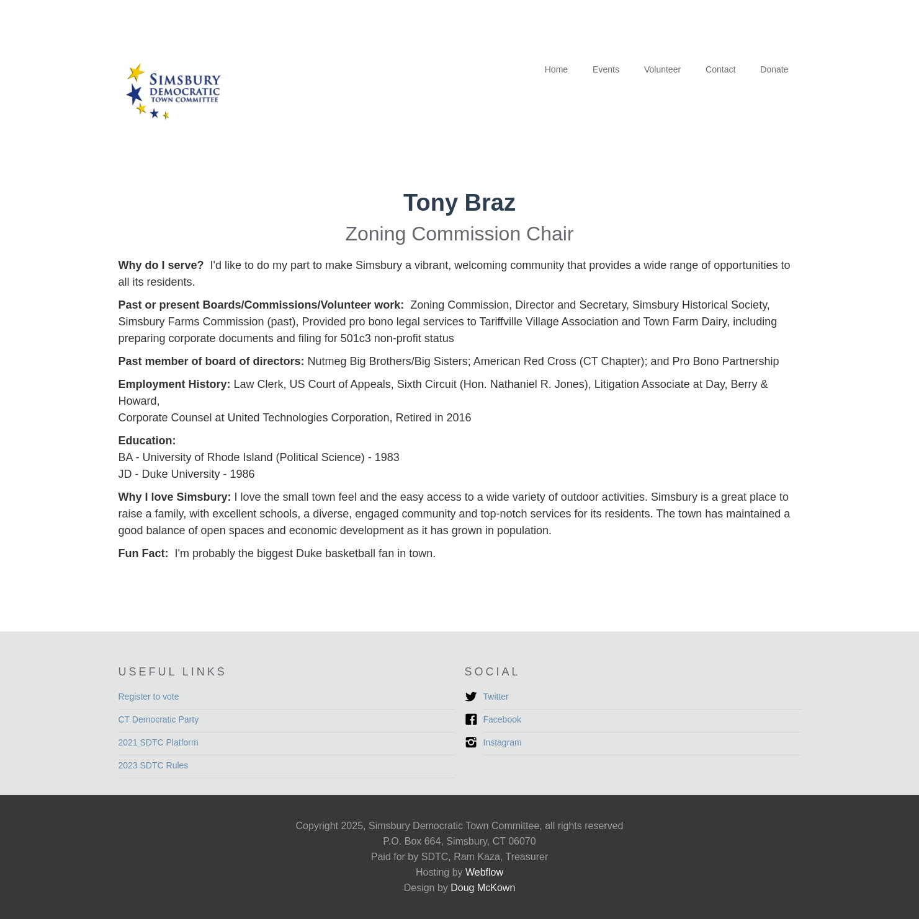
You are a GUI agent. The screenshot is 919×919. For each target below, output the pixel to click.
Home (556, 69)
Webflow (484, 872)
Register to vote (149, 696)
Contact (720, 69)
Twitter (496, 696)
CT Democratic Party (159, 719)
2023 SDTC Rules (154, 765)
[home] (181, 94)
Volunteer (662, 69)
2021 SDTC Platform (159, 742)
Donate (774, 69)
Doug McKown (483, 887)
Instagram (502, 742)
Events (606, 69)
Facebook (502, 719)
